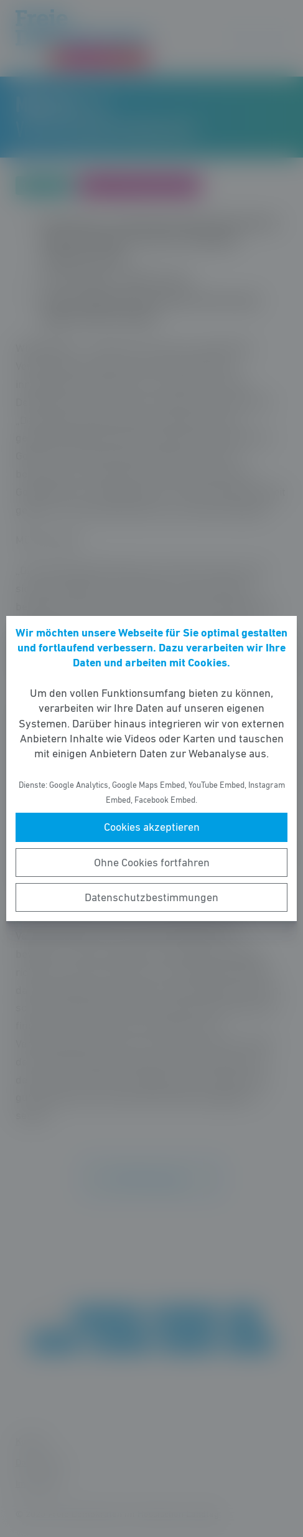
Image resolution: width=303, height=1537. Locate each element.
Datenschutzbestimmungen (151, 897)
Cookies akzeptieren (152, 827)
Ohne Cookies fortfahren (152, 862)
